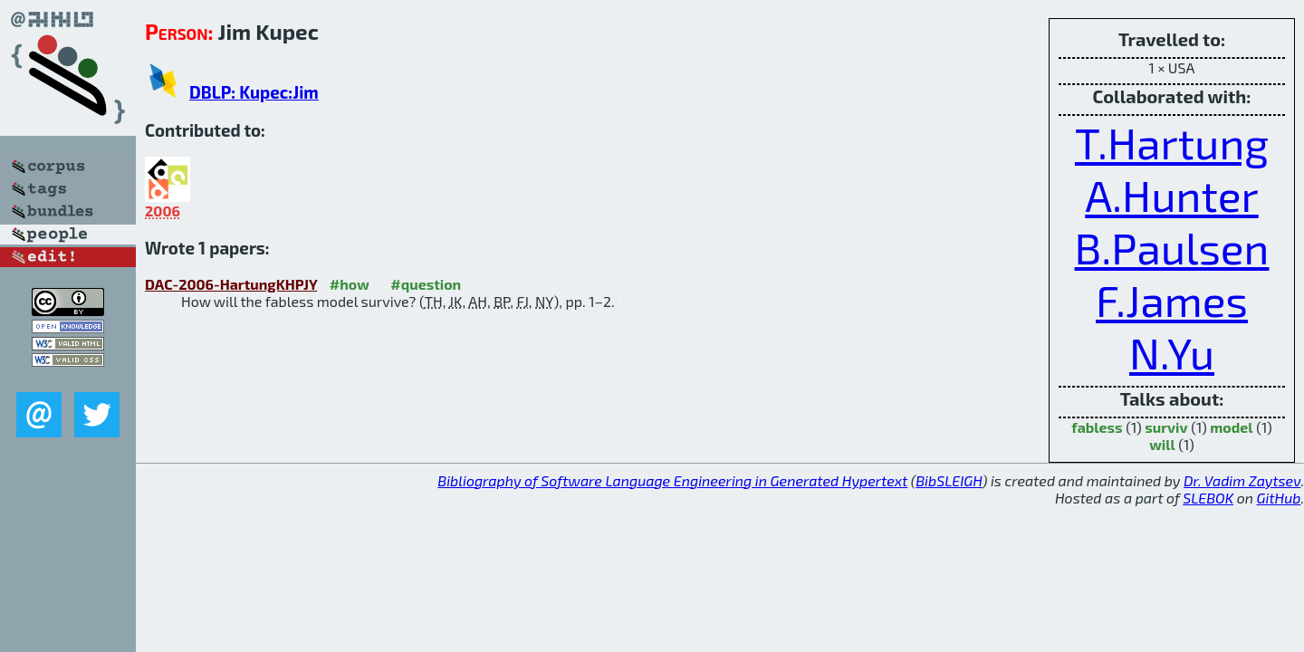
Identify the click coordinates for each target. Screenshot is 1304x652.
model (1231, 427)
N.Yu (1171, 352)
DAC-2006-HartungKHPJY (231, 283)
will (1162, 444)
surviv (1166, 427)
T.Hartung (1172, 142)
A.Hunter (1171, 194)
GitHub (1279, 497)
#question (425, 283)
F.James (1172, 299)
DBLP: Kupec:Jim (254, 92)
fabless (1096, 427)
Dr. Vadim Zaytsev (1242, 480)
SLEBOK (1208, 497)
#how (349, 283)
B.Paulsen (1172, 247)
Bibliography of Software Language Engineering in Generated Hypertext (672, 480)
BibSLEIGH (949, 480)
